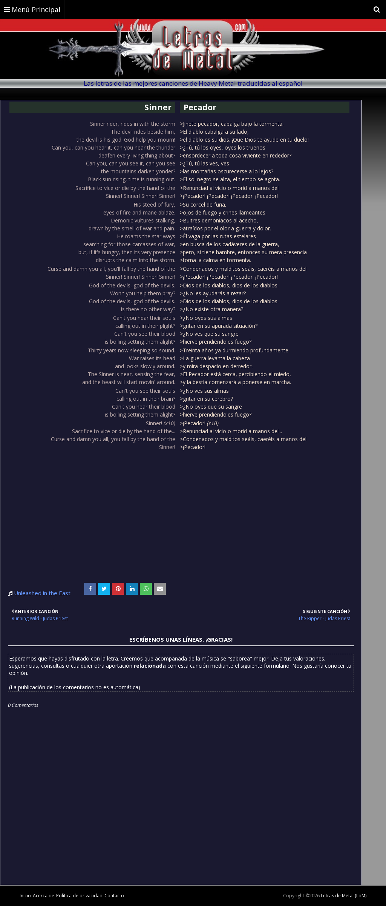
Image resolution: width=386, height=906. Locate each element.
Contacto (114, 895)
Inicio (25, 895)
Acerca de (43, 895)
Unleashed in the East (42, 593)
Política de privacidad (79, 895)
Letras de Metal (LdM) (343, 895)
